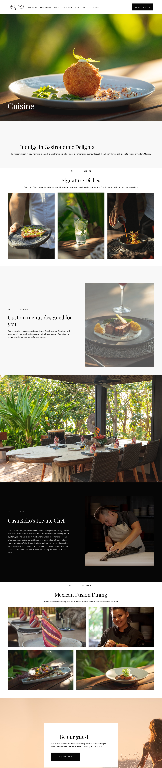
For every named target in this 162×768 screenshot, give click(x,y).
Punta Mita (67, 7)
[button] (45, 7)
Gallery (87, 7)
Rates (56, 7)
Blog (77, 7)
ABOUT (96, 7)
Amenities (32, 7)
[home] (17, 7)
